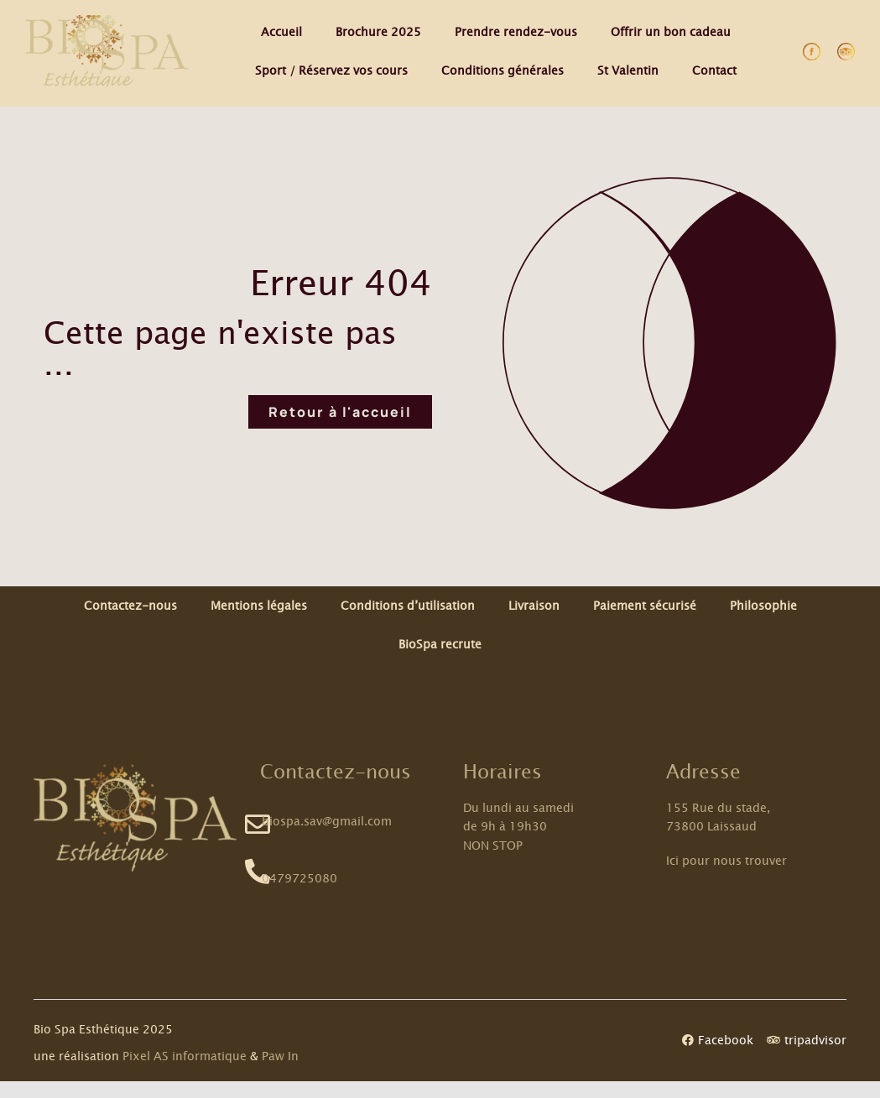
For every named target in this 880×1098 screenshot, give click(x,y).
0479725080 (299, 878)
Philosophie (763, 605)
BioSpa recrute (440, 644)
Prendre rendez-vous (516, 31)
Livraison (534, 605)
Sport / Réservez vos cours (331, 70)
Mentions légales (259, 605)
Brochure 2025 (378, 31)
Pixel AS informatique (184, 1056)
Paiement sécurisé (644, 605)
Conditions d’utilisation (408, 605)
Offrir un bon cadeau (671, 31)
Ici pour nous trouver (726, 860)
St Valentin (628, 70)
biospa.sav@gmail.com (327, 821)
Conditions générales (502, 70)
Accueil (281, 31)
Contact (714, 70)
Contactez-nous (130, 605)
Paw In (280, 1056)
